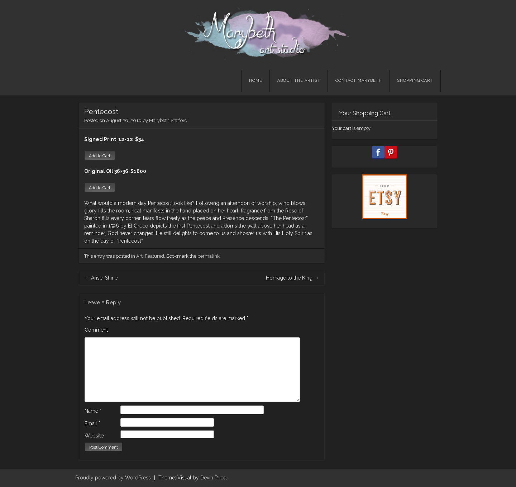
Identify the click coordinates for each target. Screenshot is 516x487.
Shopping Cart (415, 80)
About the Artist (298, 80)
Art (139, 256)
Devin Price (213, 478)
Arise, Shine (101, 278)
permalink (208, 256)
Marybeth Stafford (168, 120)
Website (94, 436)
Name (93, 411)
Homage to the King (292, 278)
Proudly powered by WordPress (113, 478)
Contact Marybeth (358, 80)
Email (92, 423)
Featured (154, 256)
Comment (96, 330)
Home (255, 80)
